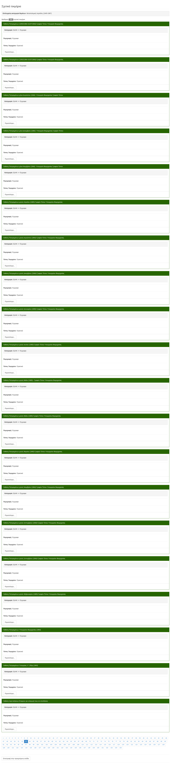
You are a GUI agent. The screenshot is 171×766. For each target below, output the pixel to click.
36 (128, 738)
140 (53, 748)
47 (3, 741)
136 (35, 748)
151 (103, 748)
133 (22, 748)
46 (166, 738)
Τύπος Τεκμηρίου (9, 45)
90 (165, 741)
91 (3, 744)
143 (67, 748)
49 (11, 741)
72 (97, 741)
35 (124, 738)
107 (69, 744)
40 (143, 738)
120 (127, 744)
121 (132, 744)
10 (31, 738)
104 (55, 744)
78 (120, 741)
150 (98, 748)
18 (61, 738)
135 (31, 748)
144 (71, 748)
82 (135, 741)
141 (58, 748)
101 (42, 744)
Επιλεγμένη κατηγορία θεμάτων (14, 13)
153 (111, 748)
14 (46, 738)
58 (45, 741)
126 (154, 744)
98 (30, 744)
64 (67, 741)
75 (108, 741)
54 (30, 741)
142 (62, 748)
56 (37, 741)
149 (94, 748)
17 (57, 738)
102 (47, 744)
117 (114, 744)
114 (100, 744)
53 (26, 741)
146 (80, 748)
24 (83, 738)
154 (116, 748)
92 (7, 744)
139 (49, 748)
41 (147, 738)
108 (73, 744)
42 (151, 738)
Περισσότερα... (10, 52)
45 (162, 738)
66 (75, 741)
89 (161, 741)
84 (142, 741)
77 (116, 741)
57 (41, 741)
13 (42, 738)
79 (124, 741)
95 (18, 744)
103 (51, 744)
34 (121, 738)
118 (118, 744)
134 (26, 748)
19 (64, 738)
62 (60, 741)
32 (113, 738)
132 (17, 748)
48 (7, 741)
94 (14, 744)
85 (146, 741)
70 (90, 741)
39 (140, 738)
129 (4, 748)
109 (78, 744)
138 (44, 748)
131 (13, 748)
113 (96, 744)
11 (34, 738)
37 (132, 738)
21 (72, 738)
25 (87, 738)
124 (145, 744)
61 (56, 741)
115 (105, 744)
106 (64, 744)
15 (49, 738)
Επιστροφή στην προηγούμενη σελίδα (16, 758)
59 (48, 741)
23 (79, 738)
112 (91, 744)
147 (85, 748)
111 (87, 744)
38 (136, 738)
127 (159, 744)
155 (120, 748)
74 (105, 741)
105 (60, 744)
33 (117, 738)
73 (101, 741)
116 (109, 744)
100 (38, 744)
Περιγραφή (7, 38)
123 (141, 744)
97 (26, 744)
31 (109, 738)
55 (33, 741)
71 (93, 741)
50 (14, 741)
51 (18, 741)
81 (131, 741)
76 (112, 741)
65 (71, 741)
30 (106, 738)
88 (157, 741)
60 (52, 741)
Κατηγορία (8, 30)
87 (153, 741)
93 (11, 744)
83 (138, 741)
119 (123, 744)
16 (53, 738)
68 (82, 741)
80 (127, 741)
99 (33, 744)
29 (102, 738)
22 (76, 738)
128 (163, 744)
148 (89, 748)
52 (22, 741)
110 (83, 744)
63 (63, 741)
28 (98, 738)
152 (107, 748)
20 (68, 738)
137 (40, 748)
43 (155, 738)
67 (78, 741)
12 (38, 738)
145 (76, 748)
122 (136, 744)
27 (94, 738)
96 (22, 744)
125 (150, 744)
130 (8, 748)
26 (91, 738)
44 (158, 738)
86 (150, 741)
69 (86, 741)
